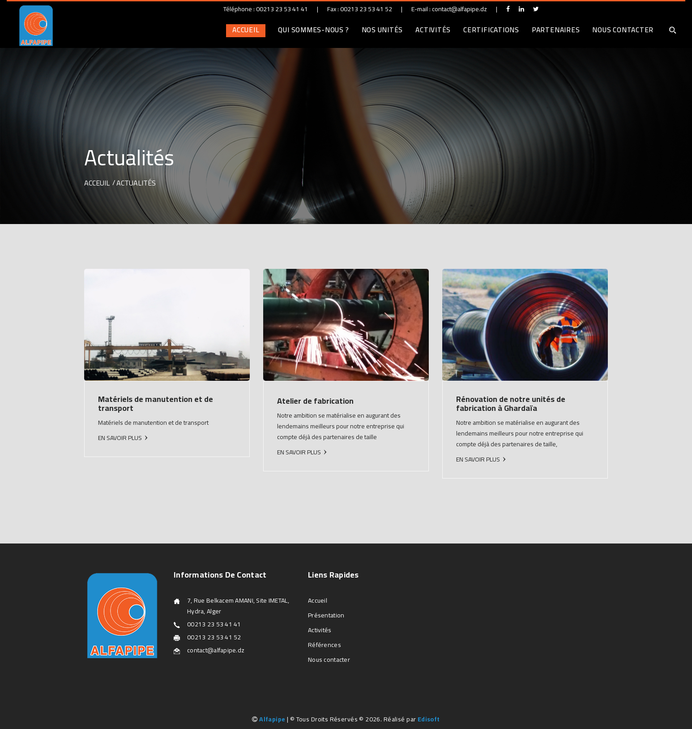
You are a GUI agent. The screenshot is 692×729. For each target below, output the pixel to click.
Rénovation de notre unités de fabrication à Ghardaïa (510, 403)
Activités (433, 30)
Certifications (491, 30)
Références (324, 645)
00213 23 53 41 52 (366, 9)
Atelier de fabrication (315, 400)
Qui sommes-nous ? (313, 30)
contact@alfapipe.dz (459, 9)
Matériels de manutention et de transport (155, 403)
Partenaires (556, 30)
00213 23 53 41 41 (282, 9)
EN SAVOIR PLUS (120, 438)
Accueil (245, 30)
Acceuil (97, 183)
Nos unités (382, 30)
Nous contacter (623, 30)
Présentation (326, 615)
